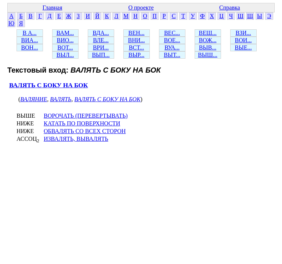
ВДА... (101, 33)
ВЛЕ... (101, 40)
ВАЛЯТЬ (60, 99)
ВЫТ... (172, 55)
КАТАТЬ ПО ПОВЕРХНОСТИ (82, 123)
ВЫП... (100, 55)
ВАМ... (65, 33)
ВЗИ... (243, 33)
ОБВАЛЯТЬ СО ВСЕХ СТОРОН (85, 131)
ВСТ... (136, 47)
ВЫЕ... (243, 47)
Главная (52, 7)
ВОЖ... (207, 40)
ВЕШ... (208, 33)
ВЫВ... (207, 47)
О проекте (140, 7)
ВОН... (29, 47)
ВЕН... (137, 33)
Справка (229, 7)
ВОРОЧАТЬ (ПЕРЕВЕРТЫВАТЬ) (86, 116)
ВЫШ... (207, 55)
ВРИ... (101, 47)
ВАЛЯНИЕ (33, 99)
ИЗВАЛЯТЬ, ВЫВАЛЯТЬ (76, 139)
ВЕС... (172, 33)
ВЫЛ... (65, 55)
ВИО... (65, 40)
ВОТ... (65, 47)
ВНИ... (136, 40)
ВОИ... (243, 40)
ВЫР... (137, 55)
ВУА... (172, 47)
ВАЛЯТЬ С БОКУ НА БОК (48, 85)
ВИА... (29, 40)
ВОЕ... (172, 40)
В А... (29, 33)
